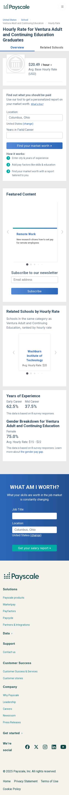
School (24, 20)
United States (10, 20)
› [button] (39, 231)
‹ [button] (30, 231)
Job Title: (18, 509)
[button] (17, 47)
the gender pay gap (32, 451)
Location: (12, 112)
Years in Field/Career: (20, 129)
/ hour (45, 64)
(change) (28, 123)
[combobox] (34, 117)
